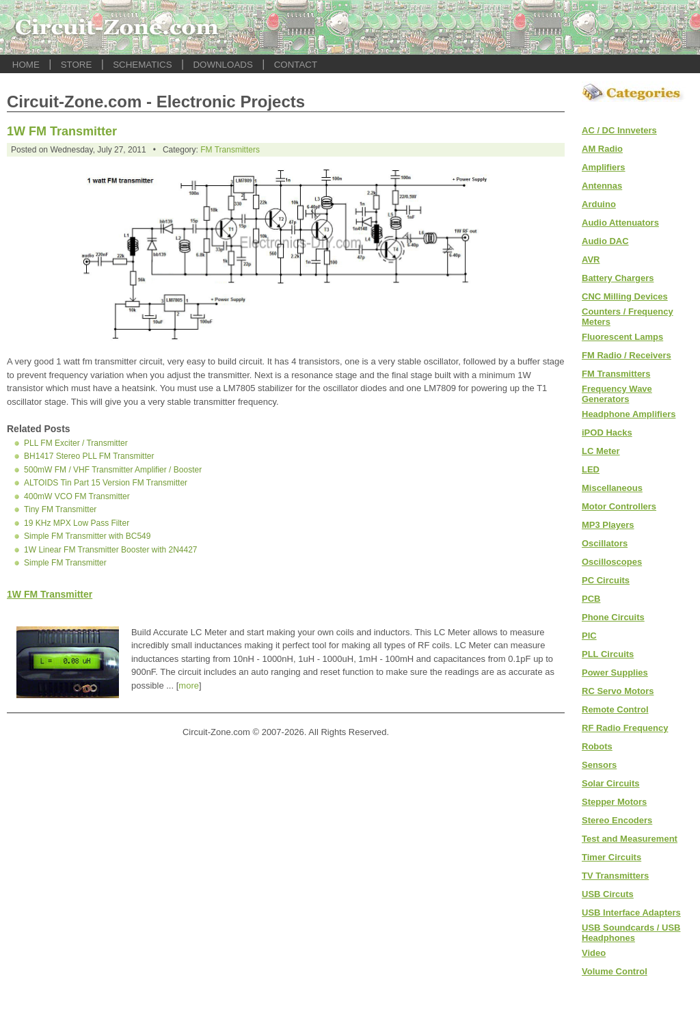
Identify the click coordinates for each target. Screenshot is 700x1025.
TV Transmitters (615, 875)
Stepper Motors (614, 802)
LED (591, 469)
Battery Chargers (618, 278)
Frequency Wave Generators (617, 394)
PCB (591, 599)
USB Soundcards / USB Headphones (631, 932)
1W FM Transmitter (62, 131)
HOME (26, 64)
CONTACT (295, 64)
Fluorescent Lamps (622, 337)
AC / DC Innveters (619, 130)
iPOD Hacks (607, 432)
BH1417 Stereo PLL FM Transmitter (89, 456)
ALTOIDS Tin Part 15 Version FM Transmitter (105, 483)
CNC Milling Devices (625, 296)
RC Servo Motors (618, 691)
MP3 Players (608, 525)
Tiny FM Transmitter (60, 509)
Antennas (602, 186)
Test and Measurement (629, 839)
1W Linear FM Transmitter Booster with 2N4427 (110, 550)
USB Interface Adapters (631, 912)
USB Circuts (608, 894)
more (188, 685)
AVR (591, 259)
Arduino (599, 204)
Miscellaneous (612, 488)
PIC (589, 635)
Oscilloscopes (612, 562)
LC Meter (601, 451)
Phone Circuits (613, 617)
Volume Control (614, 971)
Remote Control (615, 709)
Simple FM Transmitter (65, 563)
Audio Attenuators (620, 222)
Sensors (599, 765)
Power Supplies (615, 672)
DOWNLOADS (222, 64)
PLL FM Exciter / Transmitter (76, 443)
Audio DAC (605, 241)
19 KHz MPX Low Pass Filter (76, 523)
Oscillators (605, 543)
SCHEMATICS (142, 64)
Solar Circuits (611, 783)
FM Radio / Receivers (626, 355)
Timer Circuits (611, 857)
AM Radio (602, 149)
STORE (76, 64)
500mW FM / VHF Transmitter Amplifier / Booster (113, 470)
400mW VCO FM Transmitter (77, 496)
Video (594, 953)
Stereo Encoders (617, 820)
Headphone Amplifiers (628, 414)
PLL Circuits (608, 654)
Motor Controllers (619, 506)
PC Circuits (606, 580)
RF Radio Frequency (625, 728)
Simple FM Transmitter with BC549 (87, 536)
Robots (597, 746)
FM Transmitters (230, 150)
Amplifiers (603, 167)
